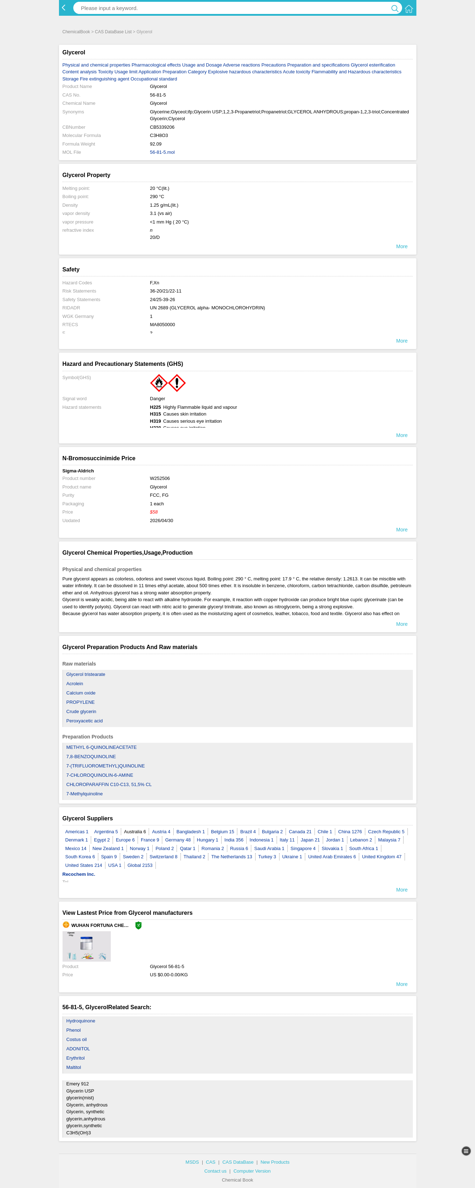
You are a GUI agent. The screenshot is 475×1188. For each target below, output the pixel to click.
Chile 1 (325, 831)
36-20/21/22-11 (166, 291)
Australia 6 (135, 831)
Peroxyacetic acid (84, 720)
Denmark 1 (76, 840)
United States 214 (83, 865)
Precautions (273, 65)
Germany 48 (178, 840)
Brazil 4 (248, 831)
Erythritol (75, 1058)
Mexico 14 (75, 848)
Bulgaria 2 (272, 831)
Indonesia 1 (261, 840)
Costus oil (76, 1039)
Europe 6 (125, 840)
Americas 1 (77, 831)
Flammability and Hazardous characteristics (356, 71)
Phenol (73, 1030)
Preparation (175, 71)
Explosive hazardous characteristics (245, 71)
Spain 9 (109, 856)
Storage (71, 79)
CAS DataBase (237, 1162)
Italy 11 (287, 840)
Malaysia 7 (389, 840)
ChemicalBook (76, 31)
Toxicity (105, 71)
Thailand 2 (195, 856)
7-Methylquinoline (84, 793)
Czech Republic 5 (386, 831)
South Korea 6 (80, 856)
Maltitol (73, 1067)
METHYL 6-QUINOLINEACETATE (101, 747)
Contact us (215, 1171)
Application (149, 71)
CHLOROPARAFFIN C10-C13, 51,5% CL (109, 784)
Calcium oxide (81, 693)
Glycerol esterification (373, 65)
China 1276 (350, 831)
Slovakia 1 (332, 848)
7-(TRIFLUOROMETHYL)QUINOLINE (105, 766)
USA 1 (115, 865)
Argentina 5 (106, 831)
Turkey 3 (267, 856)
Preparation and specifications (318, 65)
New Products (275, 1162)
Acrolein (74, 683)
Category (197, 71)
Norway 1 (139, 848)
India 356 (234, 840)
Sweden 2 (133, 856)
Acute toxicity (296, 71)
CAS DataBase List (113, 31)
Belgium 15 (222, 831)
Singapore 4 (303, 848)
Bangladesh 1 (191, 831)
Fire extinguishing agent (104, 79)
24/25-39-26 (162, 299)
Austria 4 (161, 831)
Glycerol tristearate (85, 674)
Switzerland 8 (164, 856)
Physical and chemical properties (96, 65)
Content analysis (80, 71)
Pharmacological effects (156, 65)
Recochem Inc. (79, 874)
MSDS (192, 1162)
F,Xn (154, 282)
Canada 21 (300, 831)
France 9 (150, 840)
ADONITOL (78, 1048)
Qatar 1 (187, 848)
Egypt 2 (102, 840)
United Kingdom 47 (382, 856)
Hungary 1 (207, 840)
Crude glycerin (81, 711)
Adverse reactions (241, 65)
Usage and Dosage (202, 65)
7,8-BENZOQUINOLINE (91, 756)
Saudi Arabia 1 (269, 848)
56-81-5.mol (162, 152)
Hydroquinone (80, 1020)
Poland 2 (164, 848)
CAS (211, 1162)
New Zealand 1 (108, 848)
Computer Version (252, 1171)
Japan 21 (310, 840)
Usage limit (125, 71)
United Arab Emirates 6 (332, 856)
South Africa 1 (363, 848)
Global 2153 (140, 865)
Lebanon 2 (361, 840)
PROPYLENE (80, 702)
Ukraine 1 (292, 856)
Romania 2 (213, 848)
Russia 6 (239, 848)
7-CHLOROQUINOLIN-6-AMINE (99, 775)
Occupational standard (153, 79)
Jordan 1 (335, 840)
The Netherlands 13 (231, 856)
